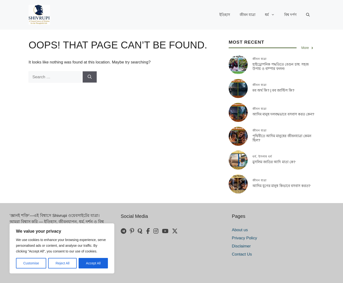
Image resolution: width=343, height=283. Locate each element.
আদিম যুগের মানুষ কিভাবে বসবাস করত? (281, 186)
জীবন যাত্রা (247, 15)
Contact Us (242, 254)
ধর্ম (272, 15)
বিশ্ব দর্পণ (290, 15)
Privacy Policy (244, 238)
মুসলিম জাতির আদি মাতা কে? (273, 162)
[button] (307, 15)
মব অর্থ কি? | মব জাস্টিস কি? (273, 90)
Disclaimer (241, 246)
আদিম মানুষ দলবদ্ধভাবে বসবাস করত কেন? (283, 114)
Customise (31, 263)
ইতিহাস (224, 15)
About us (240, 230)
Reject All (62, 263)
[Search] (90, 77)
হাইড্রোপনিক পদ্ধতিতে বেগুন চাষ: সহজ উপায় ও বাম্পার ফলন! (280, 66)
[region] (62, 248)
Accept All (93, 263)
